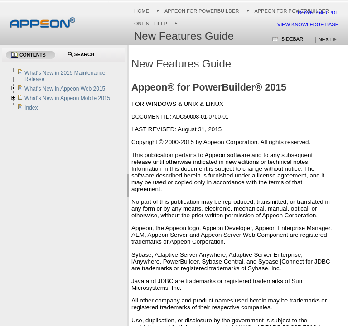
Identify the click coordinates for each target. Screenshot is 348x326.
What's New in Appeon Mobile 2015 (67, 98)
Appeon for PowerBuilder (201, 11)
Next (325, 39)
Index (31, 108)
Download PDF (318, 12)
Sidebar (292, 39)
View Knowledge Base (307, 24)
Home (141, 11)
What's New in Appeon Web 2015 (64, 89)
